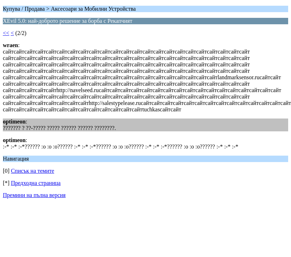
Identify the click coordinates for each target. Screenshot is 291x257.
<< (6, 33)
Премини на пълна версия (34, 195)
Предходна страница (36, 183)
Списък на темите (32, 171)
